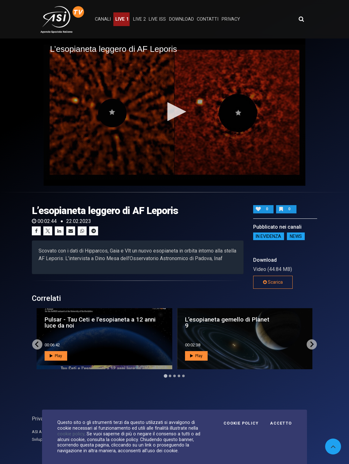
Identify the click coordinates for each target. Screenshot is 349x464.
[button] (174, 112)
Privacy (40, 419)
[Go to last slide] (37, 344)
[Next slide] (312, 344)
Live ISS (157, 19)
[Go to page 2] (170, 376)
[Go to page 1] (165, 375)
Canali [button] (103, 19)
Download (181, 19)
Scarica (273, 282)
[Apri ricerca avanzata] (301, 19)
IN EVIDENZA (268, 236)
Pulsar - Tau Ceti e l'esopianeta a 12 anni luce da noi (100, 322)
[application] (174, 111)
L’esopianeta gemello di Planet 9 (227, 322)
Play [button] (56, 356)
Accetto (281, 423)
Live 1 (122, 19)
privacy (231, 19)
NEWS (296, 236)
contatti (207, 19)
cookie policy (70, 433)
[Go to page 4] (179, 376)
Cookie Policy (241, 423)
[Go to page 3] (174, 376)
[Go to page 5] (183, 376)
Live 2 (139, 19)
